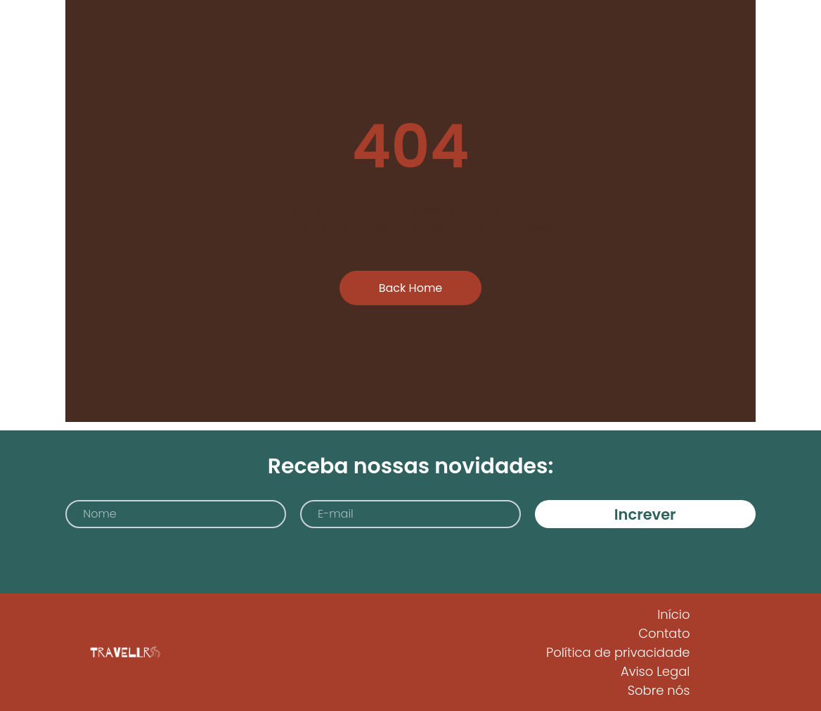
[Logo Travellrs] (123, 652)
